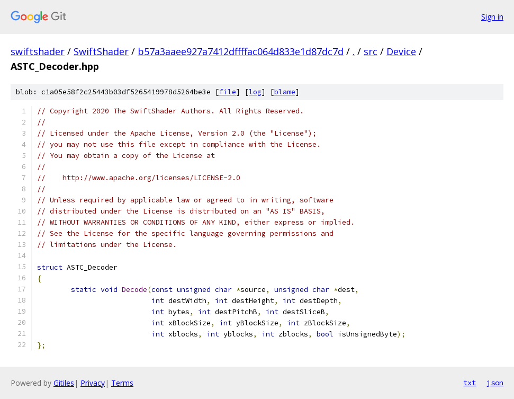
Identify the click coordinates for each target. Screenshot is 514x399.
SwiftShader (101, 51)
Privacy (92, 383)
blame (284, 91)
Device (401, 51)
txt (469, 382)
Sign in (492, 17)
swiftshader (38, 51)
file (227, 91)
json (494, 382)
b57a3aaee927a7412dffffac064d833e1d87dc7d (241, 51)
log (255, 91)
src (370, 51)
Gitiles (63, 383)
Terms (122, 383)
